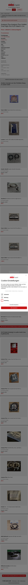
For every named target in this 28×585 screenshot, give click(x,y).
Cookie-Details (8, 291)
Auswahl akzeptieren (14, 304)
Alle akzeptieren (14, 307)
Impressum (20, 291)
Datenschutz (14, 291)
